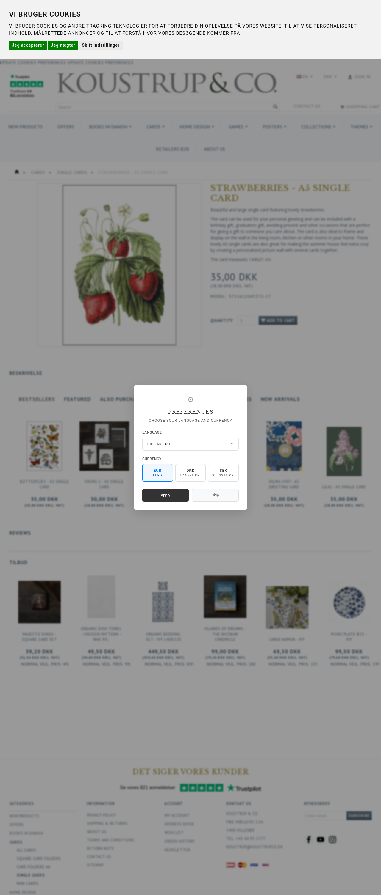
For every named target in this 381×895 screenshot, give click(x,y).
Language (152, 432)
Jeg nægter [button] (63, 45)
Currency (152, 459)
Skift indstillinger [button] (101, 45)
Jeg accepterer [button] (28, 45)
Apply (165, 495)
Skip (215, 495)
